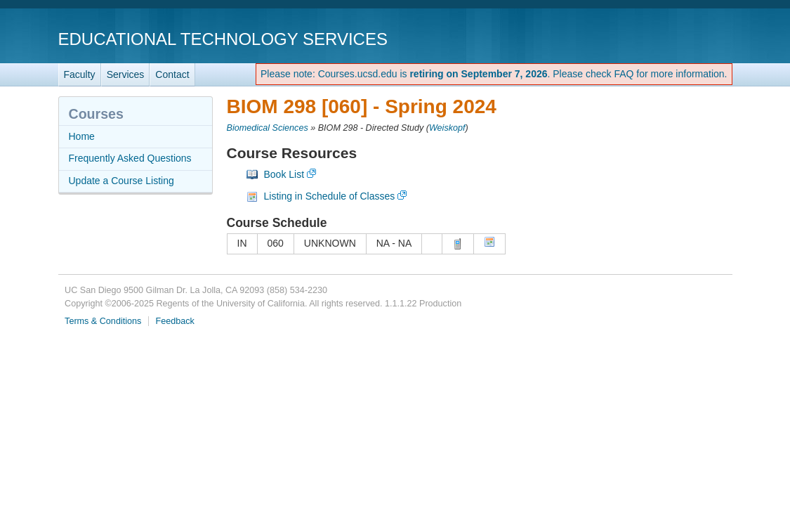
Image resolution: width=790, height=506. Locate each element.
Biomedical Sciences (267, 128)
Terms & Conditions (103, 321)
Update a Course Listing (121, 180)
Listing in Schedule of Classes (329, 196)
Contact (172, 74)
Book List (284, 174)
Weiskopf (447, 128)
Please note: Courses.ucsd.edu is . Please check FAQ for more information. (494, 73)
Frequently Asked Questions (130, 158)
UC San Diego (652, 38)
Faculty (80, 74)
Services (126, 74)
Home (82, 136)
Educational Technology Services (223, 39)
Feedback (175, 321)
